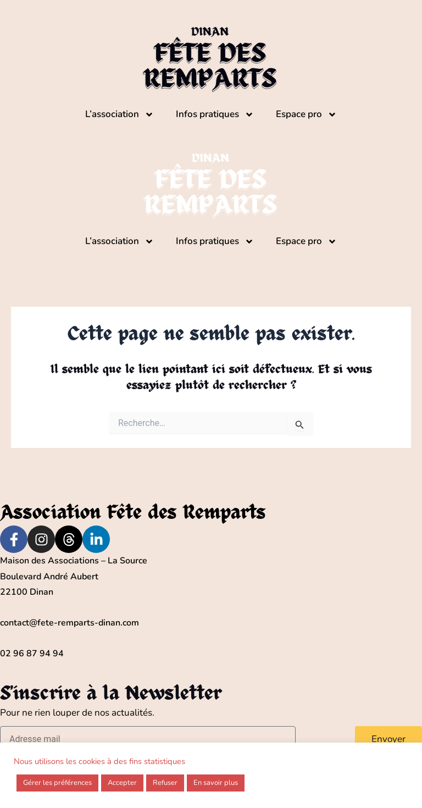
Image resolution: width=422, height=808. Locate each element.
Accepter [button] (122, 783)
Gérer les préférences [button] (57, 783)
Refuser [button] (165, 783)
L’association (119, 114)
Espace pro (306, 114)
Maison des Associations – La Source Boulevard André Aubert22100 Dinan (73, 576)
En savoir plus (215, 783)
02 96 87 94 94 (32, 653)
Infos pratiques (215, 114)
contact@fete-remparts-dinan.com (69, 623)
